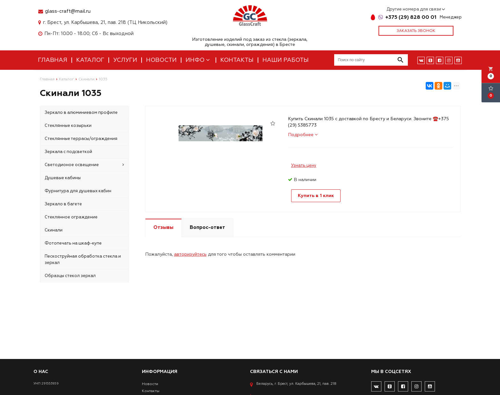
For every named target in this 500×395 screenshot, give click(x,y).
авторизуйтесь (190, 254)
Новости (161, 60)
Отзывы (163, 227)
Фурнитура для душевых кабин (78, 191)
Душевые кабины (63, 177)
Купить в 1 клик (316, 195)
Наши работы (285, 60)
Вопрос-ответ (207, 227)
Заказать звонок (416, 30)
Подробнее (303, 134)
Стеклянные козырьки (68, 125)
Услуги (125, 60)
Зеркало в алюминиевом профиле (81, 112)
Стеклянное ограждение (71, 217)
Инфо (198, 60)
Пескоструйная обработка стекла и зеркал (83, 259)
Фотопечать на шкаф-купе (73, 243)
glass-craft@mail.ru (68, 11)
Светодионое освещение (84, 165)
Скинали (53, 230)
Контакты (237, 60)
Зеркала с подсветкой (68, 151)
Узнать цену (303, 165)
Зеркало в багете (63, 204)
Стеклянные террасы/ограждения (81, 138)
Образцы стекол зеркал (70, 275)
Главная (52, 60)
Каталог (90, 60)
